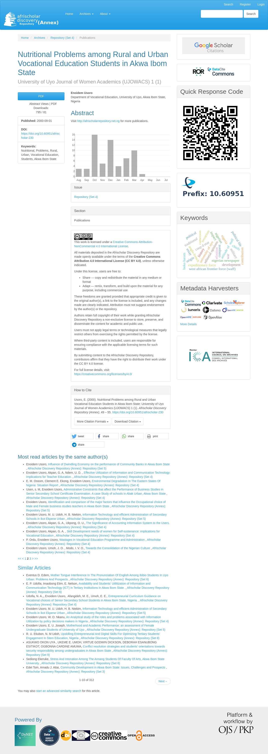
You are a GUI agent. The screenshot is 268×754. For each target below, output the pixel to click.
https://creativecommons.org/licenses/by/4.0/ (103, 374)
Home (69, 14)
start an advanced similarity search (58, 691)
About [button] (105, 14)
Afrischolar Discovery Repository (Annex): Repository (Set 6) (109, 579)
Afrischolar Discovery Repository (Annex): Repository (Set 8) (120, 638)
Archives (39, 37)
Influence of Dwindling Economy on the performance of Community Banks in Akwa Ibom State (109, 464)
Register (245, 4)
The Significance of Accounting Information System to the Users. (128, 523)
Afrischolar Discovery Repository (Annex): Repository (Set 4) (113, 476)
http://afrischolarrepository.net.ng (98, 121)
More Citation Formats (92, 421)
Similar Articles (34, 568)
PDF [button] (41, 96)
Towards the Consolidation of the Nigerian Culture (118, 548)
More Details (188, 324)
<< (19, 558)
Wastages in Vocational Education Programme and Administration (102, 539)
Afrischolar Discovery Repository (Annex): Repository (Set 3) (65, 671)
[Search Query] (222, 14)
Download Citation (128, 421)
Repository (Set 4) (62, 37)
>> (36, 558)
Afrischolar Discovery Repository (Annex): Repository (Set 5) (67, 468)
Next (163, 681)
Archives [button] (87, 14)
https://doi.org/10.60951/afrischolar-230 (137, 412)
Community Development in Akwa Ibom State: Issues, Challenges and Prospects (113, 667)
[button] (82, 436)
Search (228, 4)
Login (261, 4)
